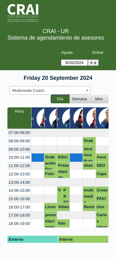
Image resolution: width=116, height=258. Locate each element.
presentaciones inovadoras (50, 220)
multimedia (88, 195)
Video (63, 206)
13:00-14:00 (19, 182)
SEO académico (101, 166)
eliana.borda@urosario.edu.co (89, 166)
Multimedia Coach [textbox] (28, 90)
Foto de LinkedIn (50, 174)
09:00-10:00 (19, 149)
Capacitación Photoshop (102, 174)
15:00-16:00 (19, 198)
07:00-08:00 (19, 132)
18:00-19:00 (19, 223)
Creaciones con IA (102, 191)
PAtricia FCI (101, 199)
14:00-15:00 (19, 190)
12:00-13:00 (19, 174)
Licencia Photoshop (50, 207)
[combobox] (50, 90)
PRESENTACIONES (66, 195)
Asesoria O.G (101, 158)
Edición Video (63, 158)
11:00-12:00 (19, 165)
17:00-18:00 (19, 215)
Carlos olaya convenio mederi (102, 220)
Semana (79, 99)
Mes (99, 99)
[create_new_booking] (38, 133)
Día (60, 99)
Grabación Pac (50, 162)
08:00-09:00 (19, 141)
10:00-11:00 (19, 157)
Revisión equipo (89, 207)
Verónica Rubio (88, 154)
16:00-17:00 (19, 207)
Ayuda (67, 52)
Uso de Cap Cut (100, 207)
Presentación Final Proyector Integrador (63, 170)
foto (62, 223)
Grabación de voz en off (89, 141)
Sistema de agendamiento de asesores (55, 38)
